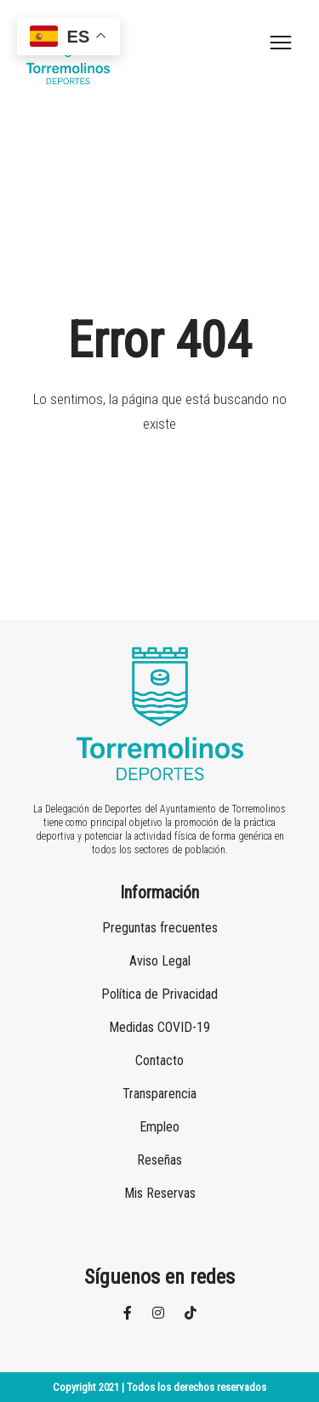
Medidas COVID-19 (159, 1027)
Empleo (159, 1127)
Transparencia (159, 1094)
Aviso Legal (160, 961)
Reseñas (159, 1160)
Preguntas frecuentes (160, 928)
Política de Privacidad (159, 994)
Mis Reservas (160, 1193)
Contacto (159, 1060)
